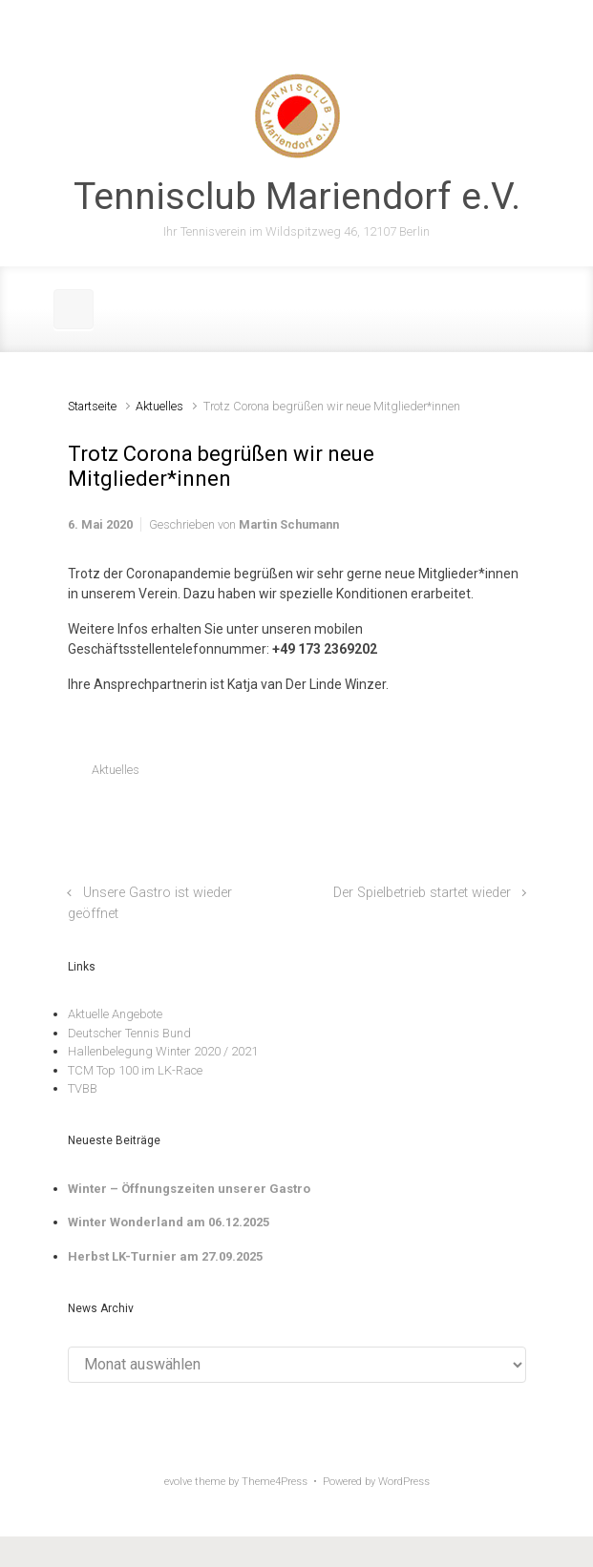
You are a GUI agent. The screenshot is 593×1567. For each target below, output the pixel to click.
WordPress (404, 1481)
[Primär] (73, 309)
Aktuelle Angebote (115, 1014)
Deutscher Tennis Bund (129, 1033)
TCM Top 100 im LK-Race (135, 1070)
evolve (178, 1481)
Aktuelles (159, 406)
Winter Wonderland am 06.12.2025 (168, 1222)
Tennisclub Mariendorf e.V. (297, 197)
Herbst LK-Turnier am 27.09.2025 (165, 1256)
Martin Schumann (289, 524)
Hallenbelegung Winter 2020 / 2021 (163, 1051)
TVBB (82, 1088)
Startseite (92, 406)
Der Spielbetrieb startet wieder (422, 893)
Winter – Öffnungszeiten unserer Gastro (189, 1188)
